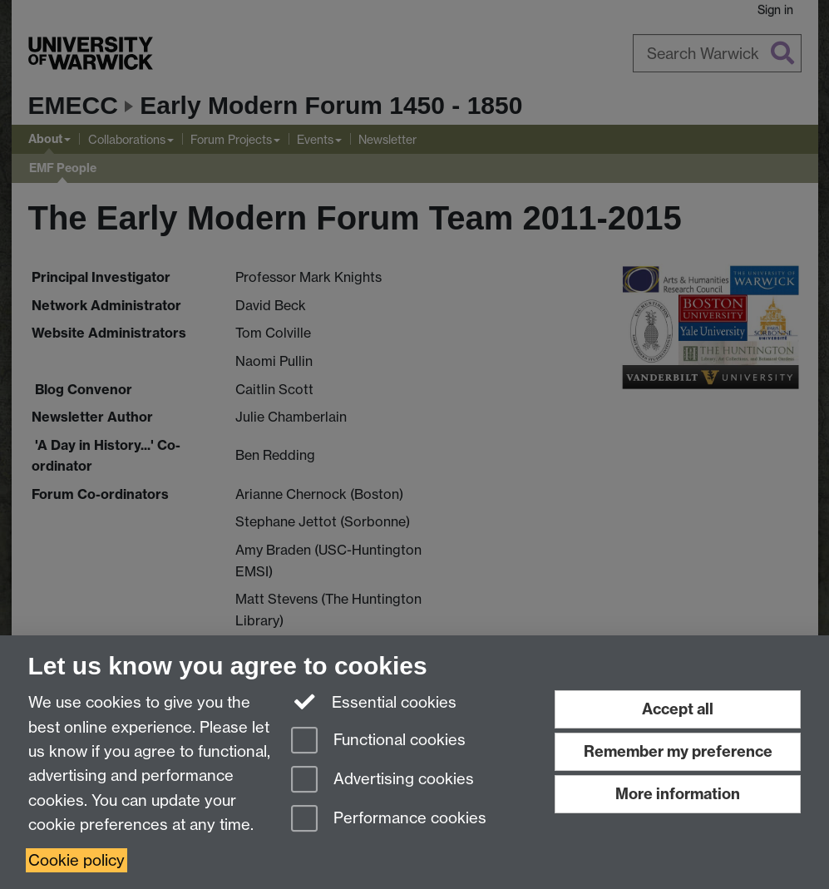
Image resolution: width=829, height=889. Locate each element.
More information (677, 793)
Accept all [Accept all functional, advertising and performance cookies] (677, 709)
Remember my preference (678, 751)
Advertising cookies (382, 780)
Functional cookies (378, 741)
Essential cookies (373, 701)
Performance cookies (388, 819)
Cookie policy (76, 860)
